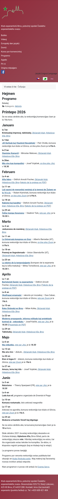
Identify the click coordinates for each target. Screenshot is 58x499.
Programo (5, 55)
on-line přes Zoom (19, 196)
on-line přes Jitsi (47, 163)
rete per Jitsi (44, 213)
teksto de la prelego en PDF (33, 182)
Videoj (4, 39)
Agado (4, 60)
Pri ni (3, 64)
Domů (3, 47)
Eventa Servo (43, 467)
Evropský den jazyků (10, 43)
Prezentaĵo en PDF (16, 325)
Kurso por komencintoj (11, 51)
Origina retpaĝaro (9, 68)
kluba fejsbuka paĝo (21, 458)
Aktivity (18, 106)
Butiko (4, 35)
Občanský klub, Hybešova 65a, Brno (17, 255)
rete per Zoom (44, 298)
